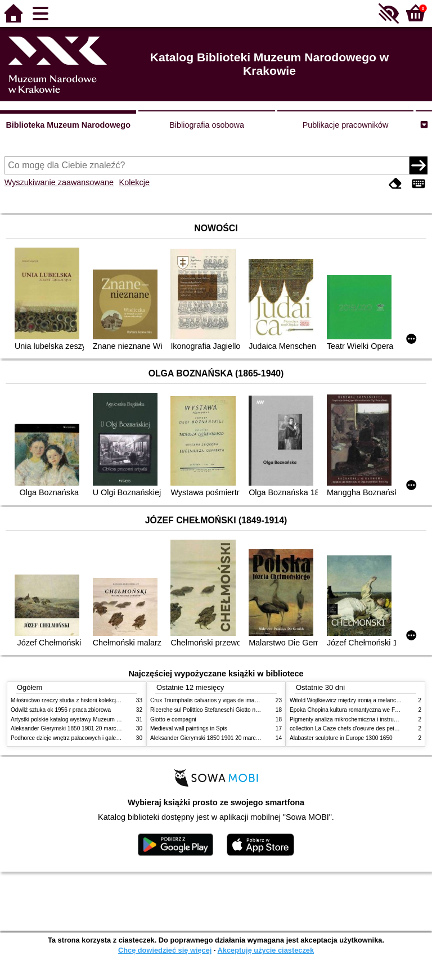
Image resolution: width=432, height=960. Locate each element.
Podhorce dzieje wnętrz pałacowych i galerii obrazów (77, 738)
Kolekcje (134, 182)
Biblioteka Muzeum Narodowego (68, 124)
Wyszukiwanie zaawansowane (59, 182)
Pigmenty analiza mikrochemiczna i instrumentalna (353, 719)
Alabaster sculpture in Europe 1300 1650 (341, 738)
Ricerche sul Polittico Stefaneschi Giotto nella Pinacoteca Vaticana (233, 710)
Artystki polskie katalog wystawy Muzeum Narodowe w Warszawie (94, 719)
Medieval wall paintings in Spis (188, 728)
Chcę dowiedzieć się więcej (165, 950)
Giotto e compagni (173, 719)
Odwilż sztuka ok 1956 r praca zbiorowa (61, 710)
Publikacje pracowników (346, 124)
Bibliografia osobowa (206, 124)
